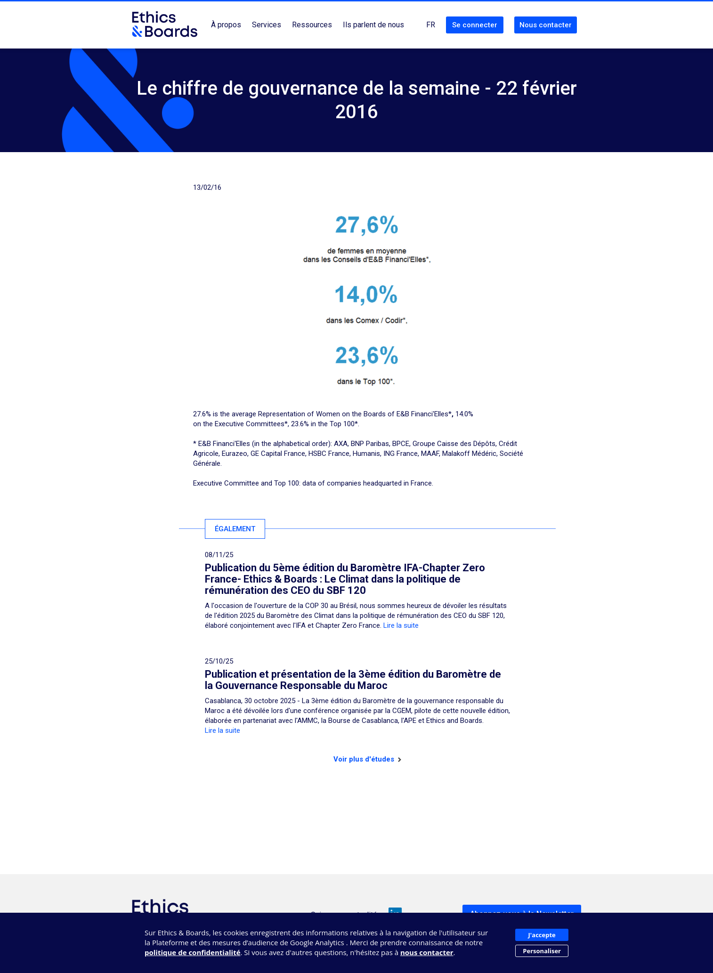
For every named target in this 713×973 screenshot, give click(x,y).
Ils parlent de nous (373, 24)
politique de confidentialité (193, 952)
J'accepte (542, 935)
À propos (226, 24)
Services (266, 24)
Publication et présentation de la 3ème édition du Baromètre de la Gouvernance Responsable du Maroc (353, 679)
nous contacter (427, 952)
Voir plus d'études (367, 759)
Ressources (312, 24)
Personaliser (542, 951)
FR (430, 24)
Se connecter (474, 25)
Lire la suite (401, 625)
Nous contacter (545, 25)
